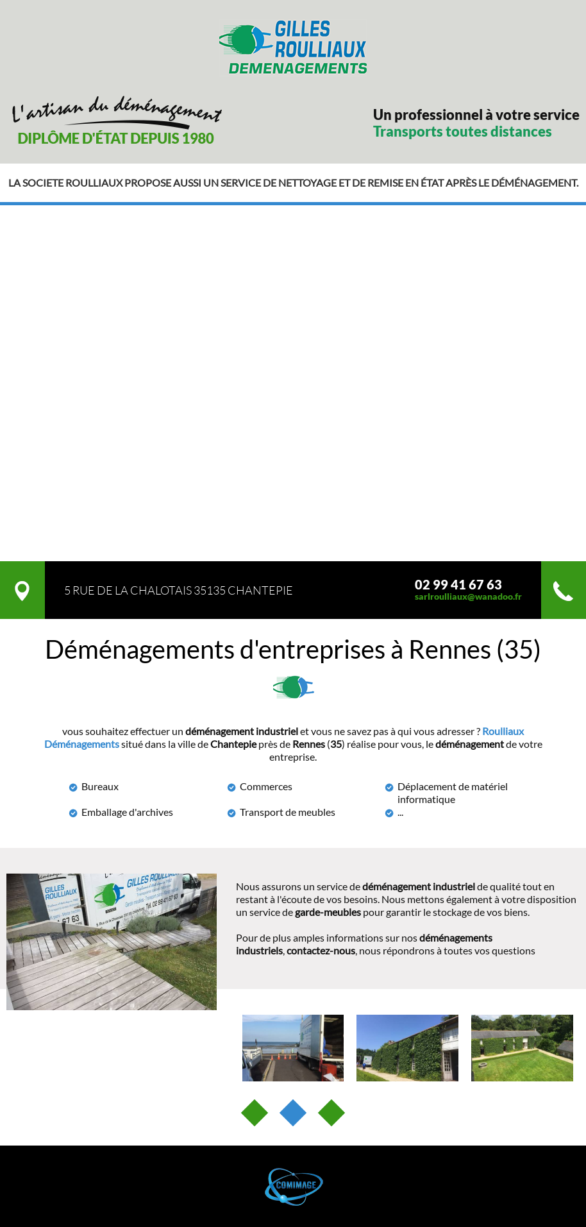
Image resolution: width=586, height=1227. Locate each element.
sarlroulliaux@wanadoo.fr (468, 596)
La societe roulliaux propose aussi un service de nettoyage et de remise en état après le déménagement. (293, 182)
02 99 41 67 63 (458, 584)
